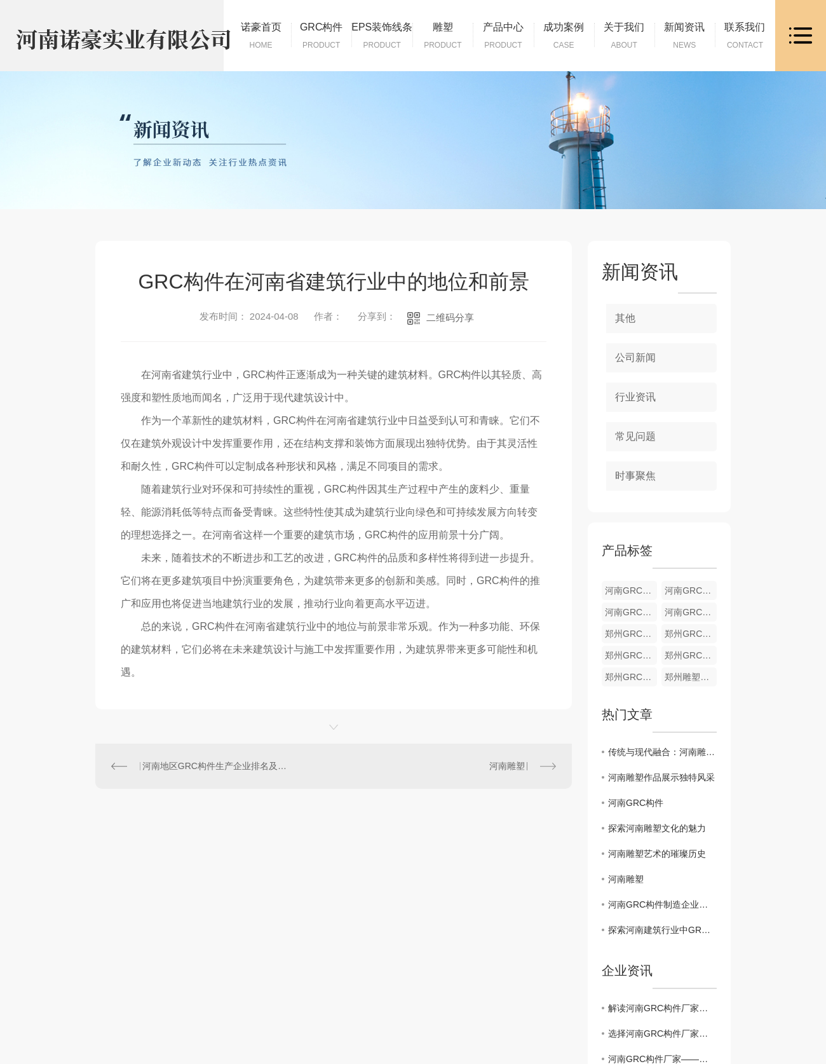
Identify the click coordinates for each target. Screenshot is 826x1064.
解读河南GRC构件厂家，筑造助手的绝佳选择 (662, 1008)
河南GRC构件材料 (631, 612)
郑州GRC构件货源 (631, 634)
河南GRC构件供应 (691, 612)
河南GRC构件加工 (691, 590)
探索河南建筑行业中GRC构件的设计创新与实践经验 (662, 930)
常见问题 (635, 436)
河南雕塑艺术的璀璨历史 (657, 854)
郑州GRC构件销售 (631, 677)
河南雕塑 (507, 766)
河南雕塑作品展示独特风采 (661, 777)
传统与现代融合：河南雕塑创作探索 (662, 752)
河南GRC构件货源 (631, 590)
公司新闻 (635, 357)
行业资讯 (635, 397)
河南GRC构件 (635, 803)
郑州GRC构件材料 (631, 655)
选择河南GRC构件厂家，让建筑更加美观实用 (662, 1033)
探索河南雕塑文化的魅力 (657, 828)
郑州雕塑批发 (691, 677)
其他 (625, 318)
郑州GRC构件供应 (691, 655)
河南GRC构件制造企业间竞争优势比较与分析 (662, 904)
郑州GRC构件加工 (691, 634)
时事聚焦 (635, 475)
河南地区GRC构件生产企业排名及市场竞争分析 (214, 766)
